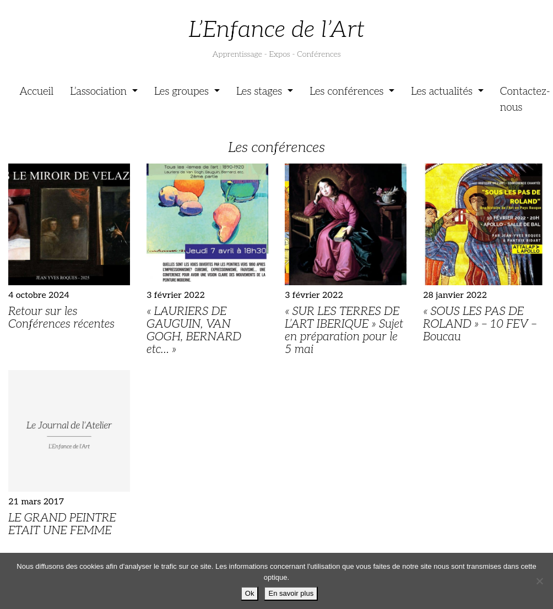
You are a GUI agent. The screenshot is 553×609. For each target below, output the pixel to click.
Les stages (260, 91)
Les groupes (183, 91)
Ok (249, 593)
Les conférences (348, 91)
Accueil (36, 91)
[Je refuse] (539, 580)
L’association (99, 91)
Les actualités (443, 91)
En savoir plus (290, 593)
